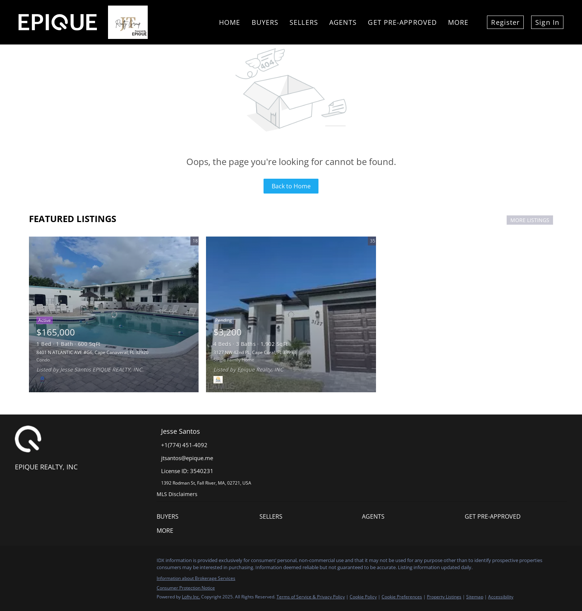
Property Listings (444, 597)
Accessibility (500, 597)
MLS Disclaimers (177, 494)
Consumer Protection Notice (186, 588)
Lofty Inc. (191, 597)
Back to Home (291, 186)
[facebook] (20, 562)
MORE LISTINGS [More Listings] (529, 220)
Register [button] (505, 22)
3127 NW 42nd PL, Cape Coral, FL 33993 (254, 352)
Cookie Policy (363, 597)
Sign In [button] (547, 22)
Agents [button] (343, 22)
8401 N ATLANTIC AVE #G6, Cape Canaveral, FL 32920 (92, 352)
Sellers (304, 22)
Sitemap (474, 597)
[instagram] (35, 562)
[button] (208, 516)
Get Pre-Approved (402, 22)
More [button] (458, 22)
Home (229, 22)
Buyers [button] (265, 22)
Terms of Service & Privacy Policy (311, 597)
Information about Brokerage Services (196, 578)
